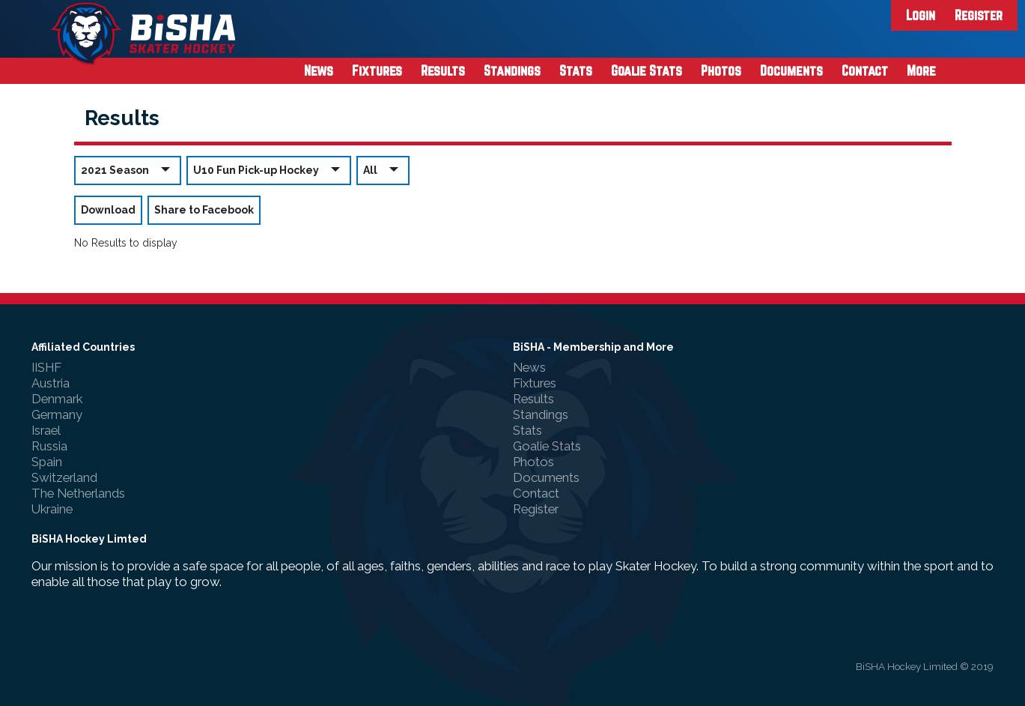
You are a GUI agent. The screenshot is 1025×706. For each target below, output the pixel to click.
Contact (865, 70)
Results (443, 70)
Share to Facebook (204, 210)
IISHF (46, 367)
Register (979, 14)
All (383, 169)
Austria (50, 382)
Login (920, 14)
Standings (512, 70)
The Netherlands (78, 493)
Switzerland (64, 477)
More (921, 70)
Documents (791, 70)
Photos (721, 70)
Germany (56, 414)
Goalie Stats (646, 70)
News (318, 70)
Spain (46, 461)
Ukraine (52, 508)
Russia (49, 445)
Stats (575, 70)
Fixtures (377, 70)
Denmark (56, 398)
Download (108, 210)
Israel (46, 430)
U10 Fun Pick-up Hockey (268, 169)
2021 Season (127, 169)
